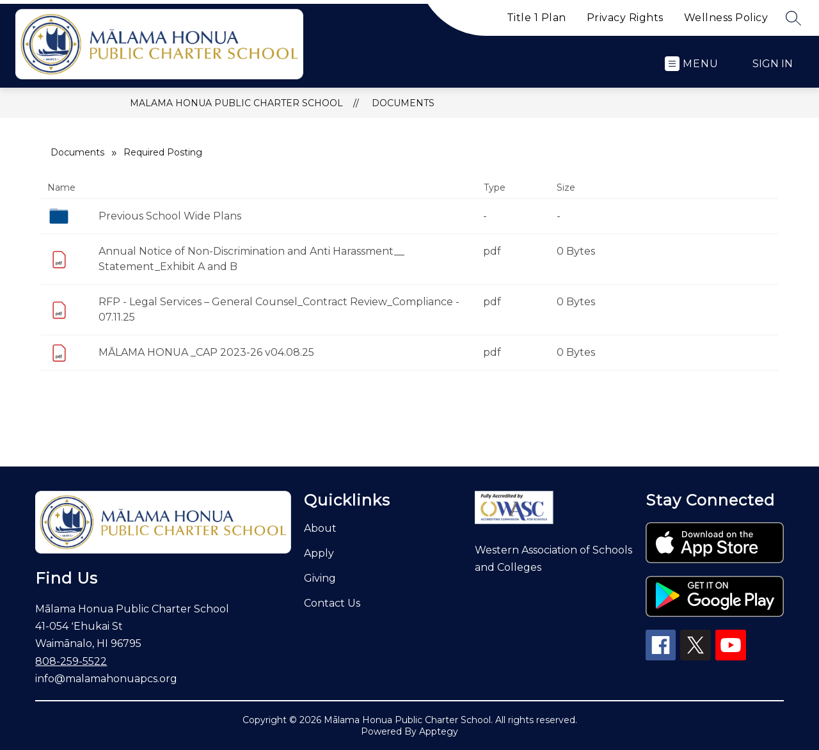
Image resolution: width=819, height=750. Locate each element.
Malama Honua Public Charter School (236, 103)
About (320, 528)
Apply (319, 553)
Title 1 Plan (536, 18)
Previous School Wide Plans (170, 216)
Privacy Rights (625, 18)
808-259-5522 (71, 661)
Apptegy (438, 731)
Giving (320, 578)
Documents (403, 103)
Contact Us (332, 603)
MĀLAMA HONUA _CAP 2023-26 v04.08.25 (206, 352)
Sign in (772, 64)
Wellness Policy (726, 18)
